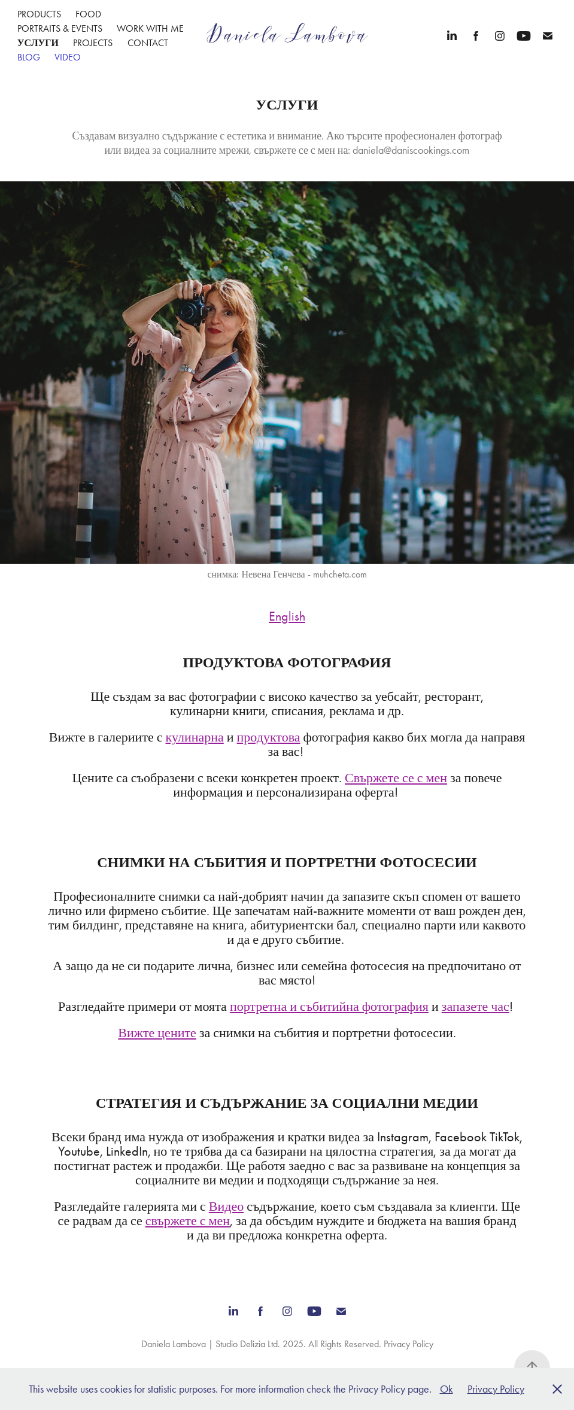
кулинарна (195, 737)
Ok (446, 1389)
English (287, 616)
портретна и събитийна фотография (329, 1006)
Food (88, 14)
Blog (28, 57)
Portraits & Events (59, 28)
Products (39, 14)
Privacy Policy (408, 1344)
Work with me (150, 28)
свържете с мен (187, 1221)
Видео (226, 1206)
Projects (93, 42)
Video (67, 57)
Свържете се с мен (396, 778)
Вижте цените (157, 1033)
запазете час (475, 1006)
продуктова (268, 737)
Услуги (38, 42)
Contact (147, 42)
